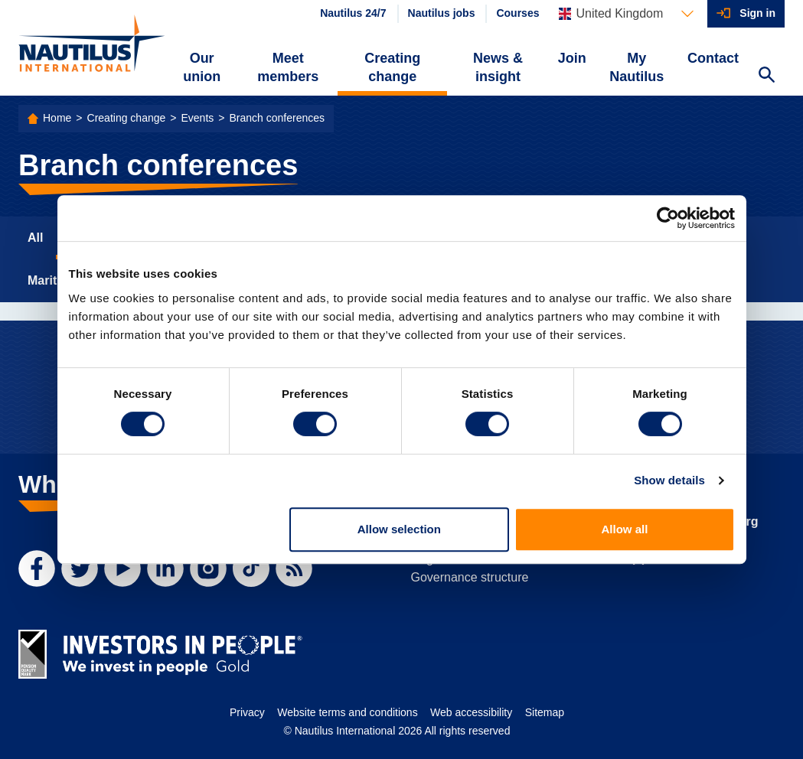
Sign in (757, 13)
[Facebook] (36, 568)
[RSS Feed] (294, 568)
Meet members (287, 67)
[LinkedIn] (165, 568)
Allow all (625, 529)
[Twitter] (79, 568)
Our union (201, 67)
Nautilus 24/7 (353, 13)
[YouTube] (122, 568)
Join (572, 58)
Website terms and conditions (347, 712)
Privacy (247, 712)
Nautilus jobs (441, 13)
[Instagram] (208, 568)
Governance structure (470, 577)
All (35, 237)
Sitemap (544, 712)
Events (197, 118)
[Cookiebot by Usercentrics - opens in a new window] (668, 218)
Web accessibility (471, 712)
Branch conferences (277, 118)
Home (57, 118)
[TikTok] (251, 568)
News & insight (498, 67)
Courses (517, 13)
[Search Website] (766, 76)
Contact (713, 58)
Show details (669, 480)
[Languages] (626, 14)
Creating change (392, 67)
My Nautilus (636, 67)
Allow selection (399, 529)
